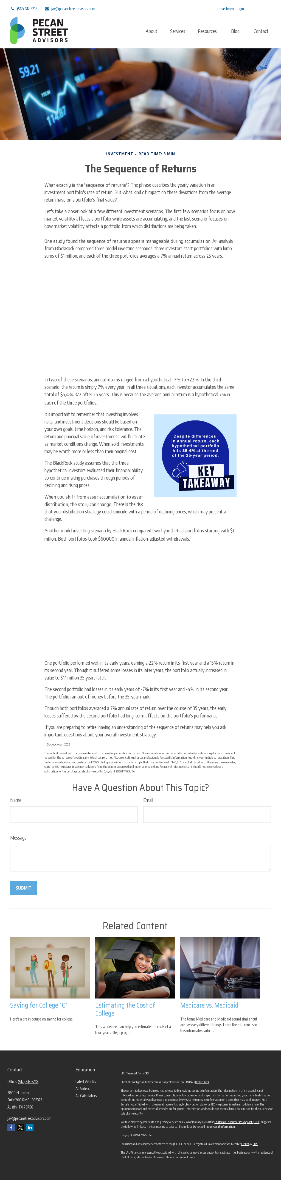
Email (148, 800)
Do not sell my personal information (214, 1126)
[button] (152, 27)
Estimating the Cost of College (125, 1009)
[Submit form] (23, 888)
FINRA (245, 1144)
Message (18, 837)
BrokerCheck (202, 1082)
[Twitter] (170, 5)
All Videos (82, 1088)
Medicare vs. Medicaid (209, 1005)
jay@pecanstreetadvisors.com (69, 5)
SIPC (255, 1144)
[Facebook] (200, 5)
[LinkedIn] (185, 5)
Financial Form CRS (137, 1073)
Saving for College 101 (39, 1005)
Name (15, 800)
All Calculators (86, 1095)
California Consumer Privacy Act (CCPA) (237, 1122)
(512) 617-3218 (24, 5)
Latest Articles (85, 1081)
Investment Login (231, 5)
